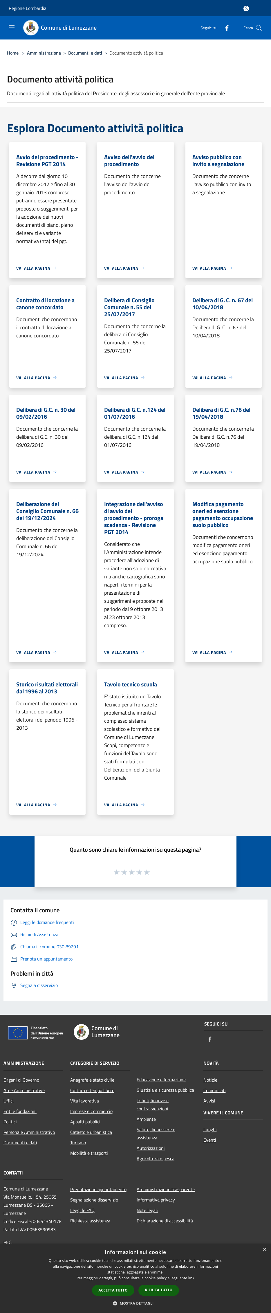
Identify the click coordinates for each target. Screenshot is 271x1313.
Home (13, 52)
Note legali (147, 1210)
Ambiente (146, 1119)
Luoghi (210, 1129)
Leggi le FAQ (82, 1210)
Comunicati (214, 1090)
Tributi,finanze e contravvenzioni (153, 1104)
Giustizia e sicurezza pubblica (165, 1090)
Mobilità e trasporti (89, 1153)
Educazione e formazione (161, 1079)
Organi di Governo (21, 1079)
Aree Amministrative (24, 1090)
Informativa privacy (156, 1199)
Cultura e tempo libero (92, 1090)
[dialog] (135, 1278)
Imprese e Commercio (91, 1111)
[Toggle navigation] (11, 27)
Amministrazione (44, 52)
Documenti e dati (85, 52)
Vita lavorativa (84, 1100)
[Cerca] (258, 27)
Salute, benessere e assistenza (156, 1133)
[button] (135, 1303)
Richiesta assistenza (90, 1220)
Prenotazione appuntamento (98, 1189)
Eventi (209, 1139)
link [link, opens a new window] (191, 1278)
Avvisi (209, 1100)
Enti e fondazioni (20, 1111)
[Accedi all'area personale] (246, 9)
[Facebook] (224, 28)
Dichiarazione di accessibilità (165, 1220)
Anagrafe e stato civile (92, 1079)
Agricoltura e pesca (155, 1158)
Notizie (210, 1079)
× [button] (264, 1250)
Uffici (8, 1100)
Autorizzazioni (151, 1148)
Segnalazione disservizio (94, 1199)
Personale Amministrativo (29, 1132)
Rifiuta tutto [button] (159, 1289)
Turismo (78, 1142)
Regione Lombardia (27, 8)
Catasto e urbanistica (91, 1132)
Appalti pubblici (85, 1121)
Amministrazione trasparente (166, 1189)
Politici (10, 1121)
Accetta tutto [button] (113, 1290)
